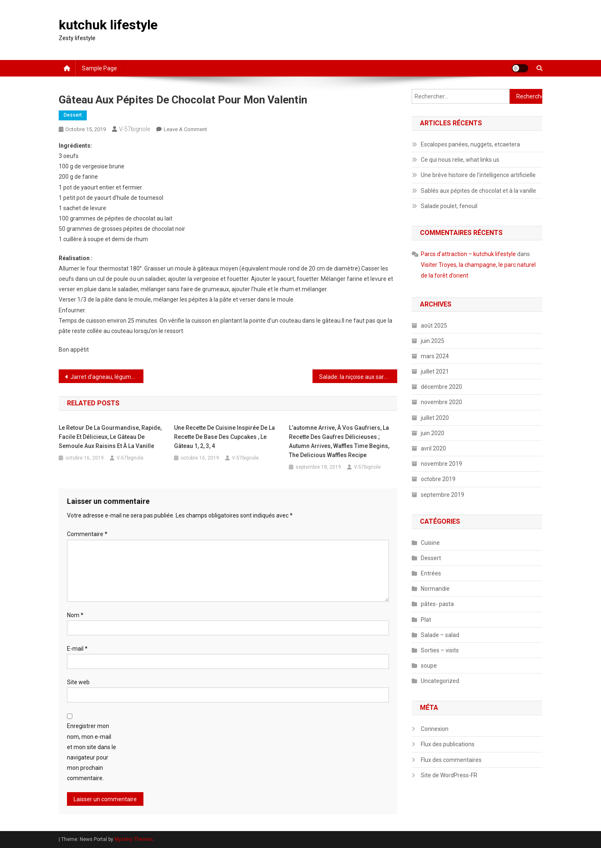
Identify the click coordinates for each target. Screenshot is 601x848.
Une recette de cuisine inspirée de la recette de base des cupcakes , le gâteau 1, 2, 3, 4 (224, 436)
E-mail (77, 648)
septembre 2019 (442, 494)
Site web (78, 682)
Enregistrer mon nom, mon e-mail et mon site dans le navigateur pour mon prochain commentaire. (91, 752)
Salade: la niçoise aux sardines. (358, 377)
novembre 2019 (441, 463)
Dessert (73, 115)
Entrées (431, 573)
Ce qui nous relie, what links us (460, 159)
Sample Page (99, 68)
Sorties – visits (440, 650)
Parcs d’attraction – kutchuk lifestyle (468, 254)
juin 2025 (432, 341)
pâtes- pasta (437, 604)
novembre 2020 (441, 402)
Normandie (435, 588)
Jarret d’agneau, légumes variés (106, 377)
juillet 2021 (435, 371)
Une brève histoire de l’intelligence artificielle (478, 175)
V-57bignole (134, 129)
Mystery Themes (133, 839)
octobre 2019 (438, 479)
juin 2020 (432, 433)
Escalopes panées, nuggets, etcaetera (470, 144)
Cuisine (430, 542)
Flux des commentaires (451, 760)
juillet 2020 (435, 417)
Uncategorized (440, 681)
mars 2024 (435, 356)
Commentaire (87, 534)
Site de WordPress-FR (449, 775)
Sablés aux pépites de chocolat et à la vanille (478, 190)
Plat (426, 619)
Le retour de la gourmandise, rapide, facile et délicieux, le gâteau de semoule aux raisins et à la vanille (110, 436)
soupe (429, 665)
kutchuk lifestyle (108, 25)
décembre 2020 (441, 386)
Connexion (434, 729)
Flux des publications (448, 744)
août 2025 (434, 325)
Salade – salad (440, 635)
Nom (75, 615)
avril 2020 (433, 448)
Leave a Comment (185, 129)
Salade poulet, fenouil (449, 206)
